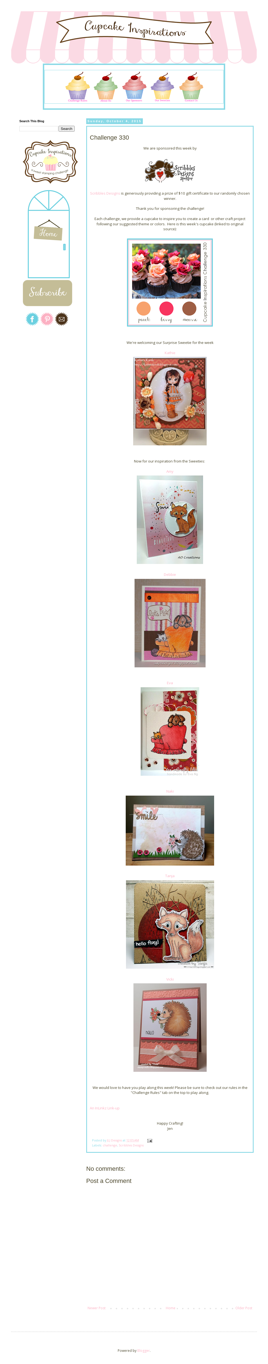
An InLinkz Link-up (105, 1108)
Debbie (170, 574)
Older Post (243, 1308)
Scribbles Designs (105, 193)
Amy (170, 471)
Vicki (170, 979)
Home (170, 1308)
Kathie (170, 352)
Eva (170, 682)
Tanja (170, 875)
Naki (170, 791)
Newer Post (97, 1308)
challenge (110, 1145)
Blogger (143, 1350)
